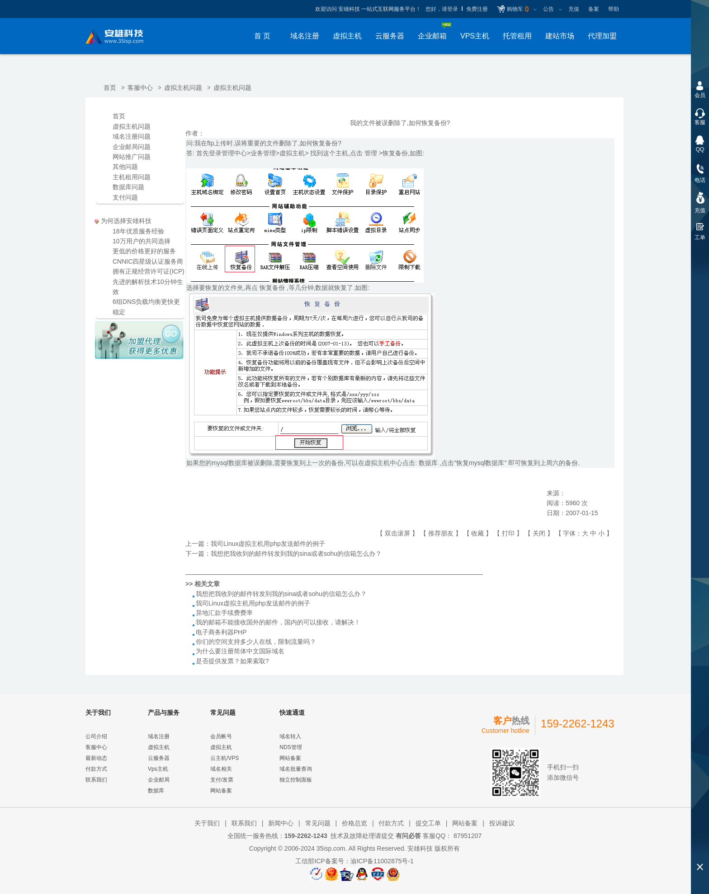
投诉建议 (502, 823)
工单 (700, 237)
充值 (573, 9)
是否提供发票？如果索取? (232, 661)
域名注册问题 (132, 136)
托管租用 (517, 36)
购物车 (518, 9)
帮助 (613, 9)
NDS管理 (290, 747)
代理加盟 (602, 36)
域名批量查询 (295, 769)
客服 (700, 122)
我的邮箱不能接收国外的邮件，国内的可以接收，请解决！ (278, 622)
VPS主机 (474, 36)
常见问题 (318, 823)
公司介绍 (96, 736)
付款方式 (96, 769)
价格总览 (354, 823)
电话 (700, 180)
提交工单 (428, 823)
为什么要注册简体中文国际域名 (240, 651)
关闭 (539, 533)
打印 (508, 533)
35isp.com (331, 848)
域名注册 (304, 36)
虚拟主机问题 (183, 87)
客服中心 (140, 87)
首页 (110, 87)
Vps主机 (158, 769)
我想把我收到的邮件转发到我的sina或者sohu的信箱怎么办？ (296, 553)
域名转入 (290, 736)
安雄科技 (420, 848)
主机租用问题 (132, 177)
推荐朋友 (441, 533)
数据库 (156, 790)
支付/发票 (221, 780)
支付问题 (125, 197)
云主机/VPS (224, 758)
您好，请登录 (441, 9)
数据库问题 (128, 187)
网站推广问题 (132, 156)
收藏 (477, 533)
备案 (593, 9)
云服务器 (389, 36)
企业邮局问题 (132, 146)
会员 (700, 95)
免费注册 (477, 9)
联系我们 (96, 780)
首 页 (262, 36)
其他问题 (125, 166)
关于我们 (207, 823)
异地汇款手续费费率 (224, 612)
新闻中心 (280, 823)
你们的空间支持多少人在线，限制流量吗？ (256, 641)
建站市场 (559, 36)
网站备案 (221, 790)
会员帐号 (221, 736)
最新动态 (96, 758)
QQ (700, 149)
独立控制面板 (295, 780)
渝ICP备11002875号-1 (382, 861)
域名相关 (221, 769)
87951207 (467, 835)
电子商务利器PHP (221, 632)
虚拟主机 (347, 36)
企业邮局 (159, 780)
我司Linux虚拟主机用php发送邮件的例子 (268, 543)
